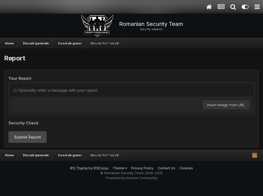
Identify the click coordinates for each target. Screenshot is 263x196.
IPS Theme (79, 168)
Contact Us (166, 168)
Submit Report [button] (27, 137)
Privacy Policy (142, 168)
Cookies (186, 168)
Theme (120, 168)
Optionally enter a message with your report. (55, 90)
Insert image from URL (226, 105)
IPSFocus (100, 168)
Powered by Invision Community (132, 178)
